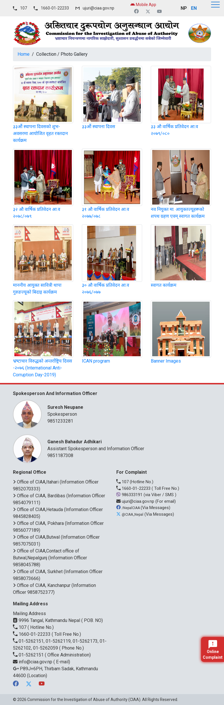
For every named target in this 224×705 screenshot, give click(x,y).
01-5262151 (29, 655)
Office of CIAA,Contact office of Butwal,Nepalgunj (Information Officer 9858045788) (50, 557)
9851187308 (60, 455)
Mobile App (143, 4)
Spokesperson (126, 410)
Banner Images (166, 361)
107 (23, 8)
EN (194, 8)
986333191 (130, 494)
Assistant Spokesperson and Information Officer (126, 444)
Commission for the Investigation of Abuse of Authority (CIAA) (83, 699)
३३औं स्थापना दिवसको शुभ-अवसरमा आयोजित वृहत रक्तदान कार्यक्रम (40, 133)
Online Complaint (213, 650)
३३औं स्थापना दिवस (98, 126)
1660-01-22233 (55, 8)
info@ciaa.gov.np (33, 661)
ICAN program (96, 361)
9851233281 (60, 421)
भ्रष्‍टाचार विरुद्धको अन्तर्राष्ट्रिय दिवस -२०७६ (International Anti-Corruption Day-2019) (42, 367)
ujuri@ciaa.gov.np (98, 8)
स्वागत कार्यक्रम (163, 285)
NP (184, 8)
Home (24, 54)
